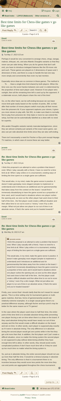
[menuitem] (8, 11)
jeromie (4, 148)
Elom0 (4, 38)
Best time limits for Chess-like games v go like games (28, 23)
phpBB (22, 395)
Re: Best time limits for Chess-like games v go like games (28, 158)
